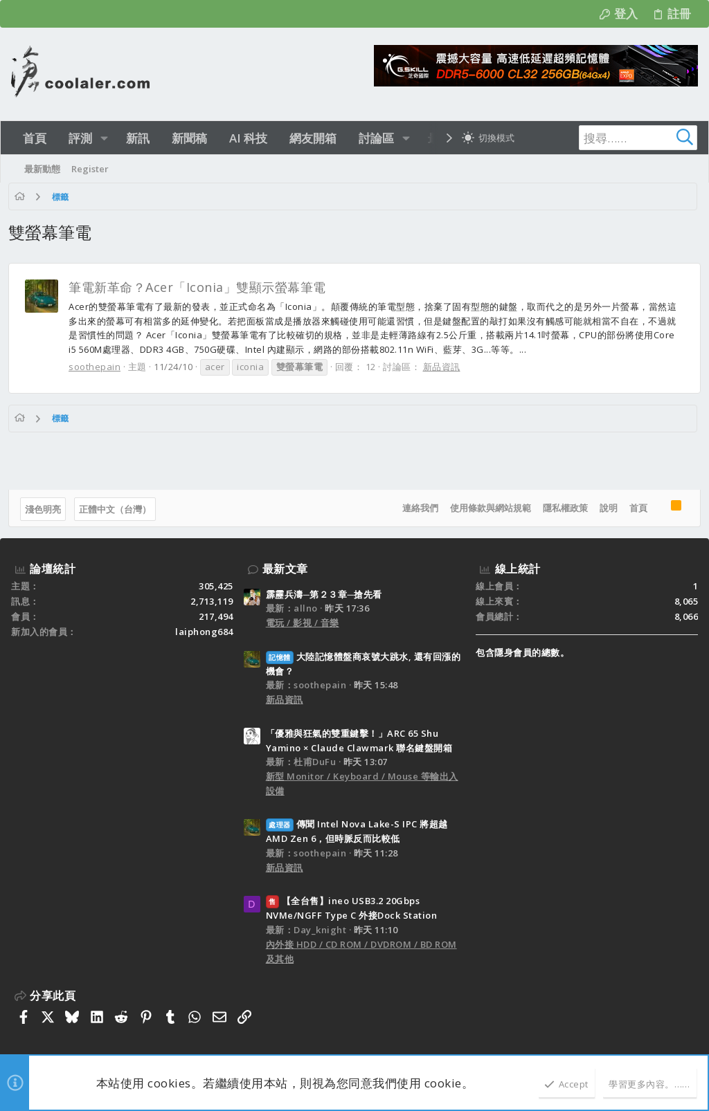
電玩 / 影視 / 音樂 (302, 622)
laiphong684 (204, 631)
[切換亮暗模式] (488, 137)
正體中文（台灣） (118, 509)
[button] (104, 138)
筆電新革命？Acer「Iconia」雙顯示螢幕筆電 (200, 287)
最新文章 (285, 568)
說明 (606, 508)
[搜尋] (611, 137)
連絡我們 (418, 508)
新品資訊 (444, 366)
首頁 (636, 508)
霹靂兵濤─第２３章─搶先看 (324, 594)
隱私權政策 (562, 508)
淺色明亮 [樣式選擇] (46, 509)
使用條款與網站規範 (487, 508)
